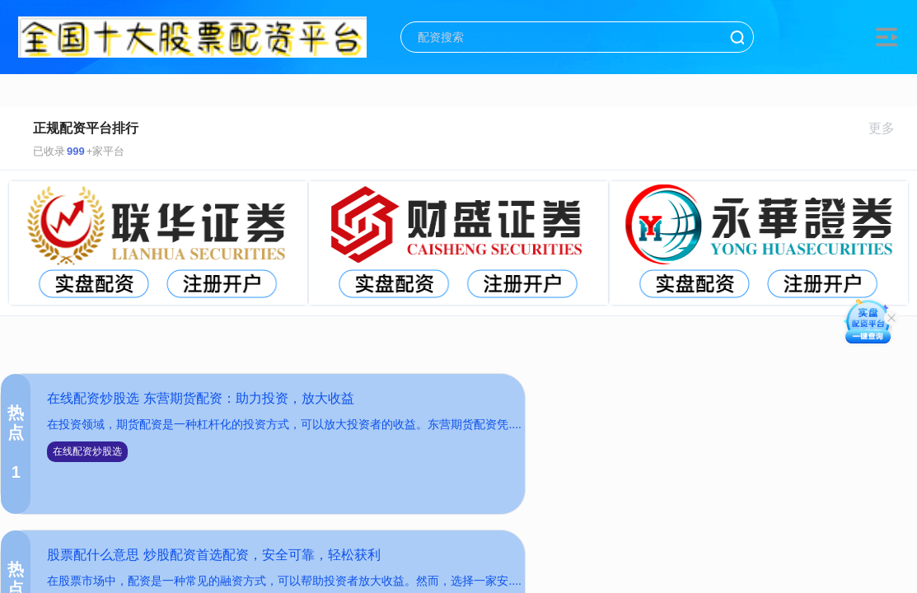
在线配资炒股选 (87, 451)
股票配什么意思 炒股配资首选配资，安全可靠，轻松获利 (213, 555)
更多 (888, 128)
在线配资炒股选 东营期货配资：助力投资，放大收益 (200, 398)
